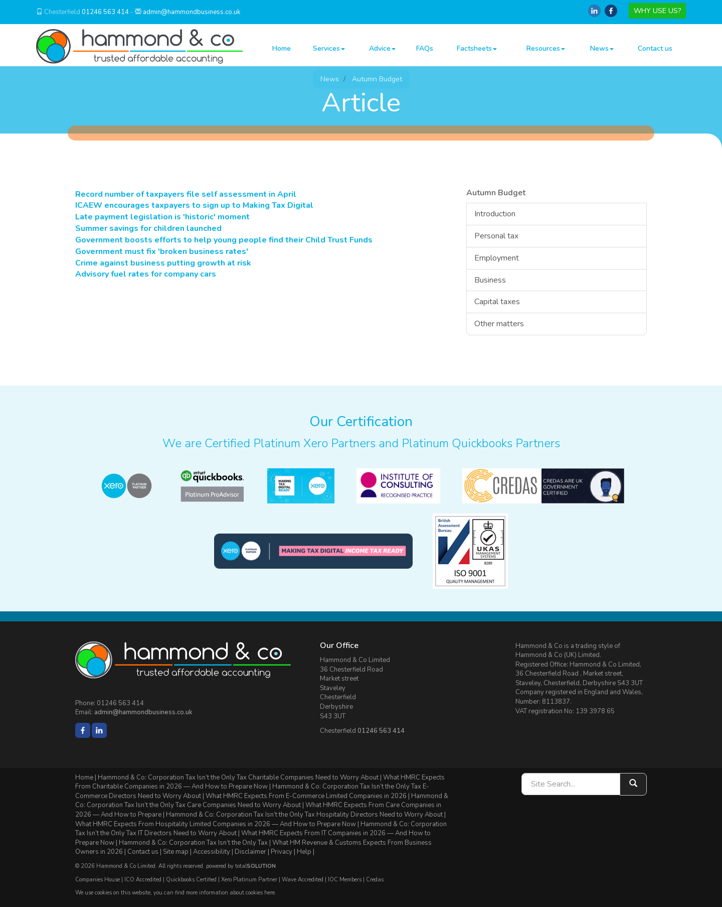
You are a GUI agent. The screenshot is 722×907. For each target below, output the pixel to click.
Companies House (97, 879)
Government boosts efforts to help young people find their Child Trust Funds (224, 239)
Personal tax (496, 235)
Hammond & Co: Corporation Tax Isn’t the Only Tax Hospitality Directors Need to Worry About (304, 814)
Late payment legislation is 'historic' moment (162, 216)
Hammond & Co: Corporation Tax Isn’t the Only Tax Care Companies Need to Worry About (261, 801)
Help (304, 851)
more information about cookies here (230, 892)
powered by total (241, 866)
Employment (496, 258)
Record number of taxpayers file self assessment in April (185, 194)
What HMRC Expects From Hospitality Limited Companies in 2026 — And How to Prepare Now (215, 824)
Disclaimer (250, 851)
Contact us (655, 48)
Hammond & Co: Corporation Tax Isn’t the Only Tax (193, 842)
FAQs (424, 48)
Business (490, 280)
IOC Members (345, 879)
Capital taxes (497, 301)
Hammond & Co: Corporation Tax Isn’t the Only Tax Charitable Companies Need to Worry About (238, 777)
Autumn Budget (377, 79)
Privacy (281, 851)
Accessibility (211, 851)
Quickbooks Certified (191, 879)
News (602, 48)
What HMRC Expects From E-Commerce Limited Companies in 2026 (306, 796)
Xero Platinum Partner (249, 879)
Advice (382, 48)
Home (281, 48)
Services (329, 48)
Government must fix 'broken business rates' (161, 251)
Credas (375, 879)
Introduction (494, 213)
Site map (176, 851)
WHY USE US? (657, 11)
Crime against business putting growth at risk (163, 263)
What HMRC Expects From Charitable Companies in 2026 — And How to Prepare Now (260, 782)
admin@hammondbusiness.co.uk (191, 12)
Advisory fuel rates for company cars (145, 274)
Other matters (499, 323)
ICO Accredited (142, 879)
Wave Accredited (302, 879)
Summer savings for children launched (148, 228)
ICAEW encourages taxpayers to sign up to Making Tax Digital (194, 205)
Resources (545, 48)
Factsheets (477, 48)
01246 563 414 (105, 12)
